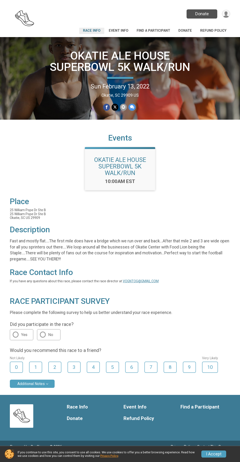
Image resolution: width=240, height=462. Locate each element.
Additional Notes (31, 390)
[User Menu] (225, 14)
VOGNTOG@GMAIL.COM (141, 287)
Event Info (118, 31)
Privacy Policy (109, 456)
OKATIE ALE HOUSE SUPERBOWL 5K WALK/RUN (120, 61)
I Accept (213, 454)
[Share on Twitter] (115, 107)
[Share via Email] (123, 107)
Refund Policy (213, 31)
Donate (201, 13)
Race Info (92, 31)
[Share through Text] (131, 107)
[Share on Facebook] (106, 107)
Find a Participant (153, 31)
